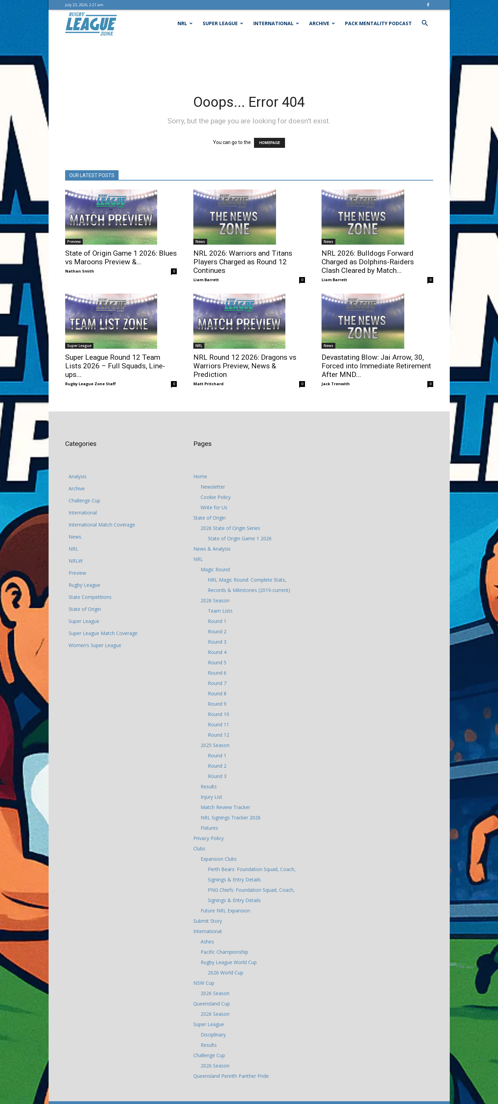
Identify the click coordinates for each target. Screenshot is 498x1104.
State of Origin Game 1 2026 (240, 538)
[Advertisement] (249, 60)
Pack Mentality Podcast (378, 23)
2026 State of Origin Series (230, 528)
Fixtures (209, 828)
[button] (425, 24)
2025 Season (215, 745)
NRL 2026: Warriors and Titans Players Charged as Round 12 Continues (242, 262)
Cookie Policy (216, 497)
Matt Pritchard (208, 383)
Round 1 (217, 621)
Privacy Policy (208, 838)
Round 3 (217, 641)
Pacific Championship (224, 952)
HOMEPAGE (269, 143)
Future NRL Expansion (225, 910)
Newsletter (213, 486)
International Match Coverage (102, 524)
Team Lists (220, 610)
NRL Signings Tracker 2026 (231, 817)
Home (200, 476)
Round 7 (217, 683)
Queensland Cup (211, 1003)
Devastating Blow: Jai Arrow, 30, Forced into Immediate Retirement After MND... (376, 366)
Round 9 (217, 704)
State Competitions (90, 597)
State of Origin (85, 609)
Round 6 (217, 672)
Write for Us (214, 507)
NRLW (76, 561)
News (200, 241)
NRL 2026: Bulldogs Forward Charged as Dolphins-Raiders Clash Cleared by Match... (368, 262)
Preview (74, 241)
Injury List (211, 797)
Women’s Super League (95, 645)
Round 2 (217, 631)
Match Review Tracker (225, 807)
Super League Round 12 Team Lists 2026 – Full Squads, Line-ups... (115, 366)
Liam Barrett (206, 279)
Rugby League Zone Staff (90, 383)
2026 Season (215, 600)
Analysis (78, 476)
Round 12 (218, 735)
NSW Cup (203, 983)
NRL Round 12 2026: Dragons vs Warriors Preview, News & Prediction (244, 366)
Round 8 (217, 693)
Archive (322, 23)
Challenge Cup (84, 500)
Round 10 (218, 714)
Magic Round (215, 569)
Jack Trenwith (336, 383)
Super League (223, 23)
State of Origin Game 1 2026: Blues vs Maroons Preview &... (121, 257)
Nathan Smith (79, 271)
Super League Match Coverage (103, 633)
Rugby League (84, 585)
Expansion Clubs (219, 859)
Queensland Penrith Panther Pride (231, 1076)
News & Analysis (212, 548)
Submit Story (207, 921)
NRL (185, 23)
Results (209, 786)
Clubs (199, 848)
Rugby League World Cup (229, 962)
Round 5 (217, 662)
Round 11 (218, 724)
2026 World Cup (225, 972)
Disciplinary (213, 1034)
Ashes (207, 941)
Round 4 (217, 652)
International (276, 23)
